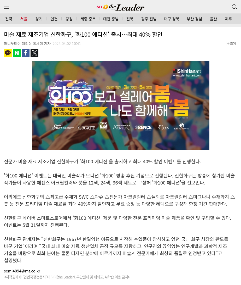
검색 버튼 (234, 5)
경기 (39, 18)
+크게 (233, 43)
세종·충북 (88, 18)
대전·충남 (111, 18)
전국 (9, 18)
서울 (24, 18)
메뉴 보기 (6, 7)
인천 (54, 18)
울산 (213, 18)
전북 (130, 18)
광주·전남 (148, 18)
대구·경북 (171, 18)
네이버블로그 (17, 53)
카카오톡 (8, 53)
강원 (69, 18)
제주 (228, 18)
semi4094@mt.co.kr (22, 270)
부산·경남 (194, 18)
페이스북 (26, 53)
